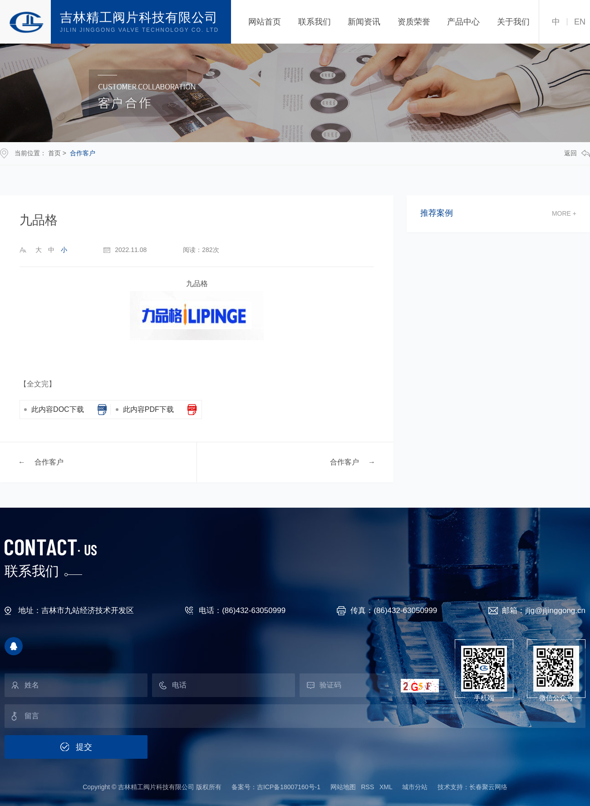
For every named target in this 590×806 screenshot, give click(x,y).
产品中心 (463, 21)
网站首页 (264, 21)
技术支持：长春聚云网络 (472, 787)
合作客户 (82, 153)
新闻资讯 (364, 21)
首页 (54, 153)
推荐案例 (436, 213)
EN (579, 21)
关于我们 (513, 21)
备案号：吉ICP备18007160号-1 (275, 787)
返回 (577, 153)
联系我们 (314, 21)
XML (385, 787)
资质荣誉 (414, 21)
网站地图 (343, 787)
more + (564, 213)
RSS (367, 787)
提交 (84, 747)
